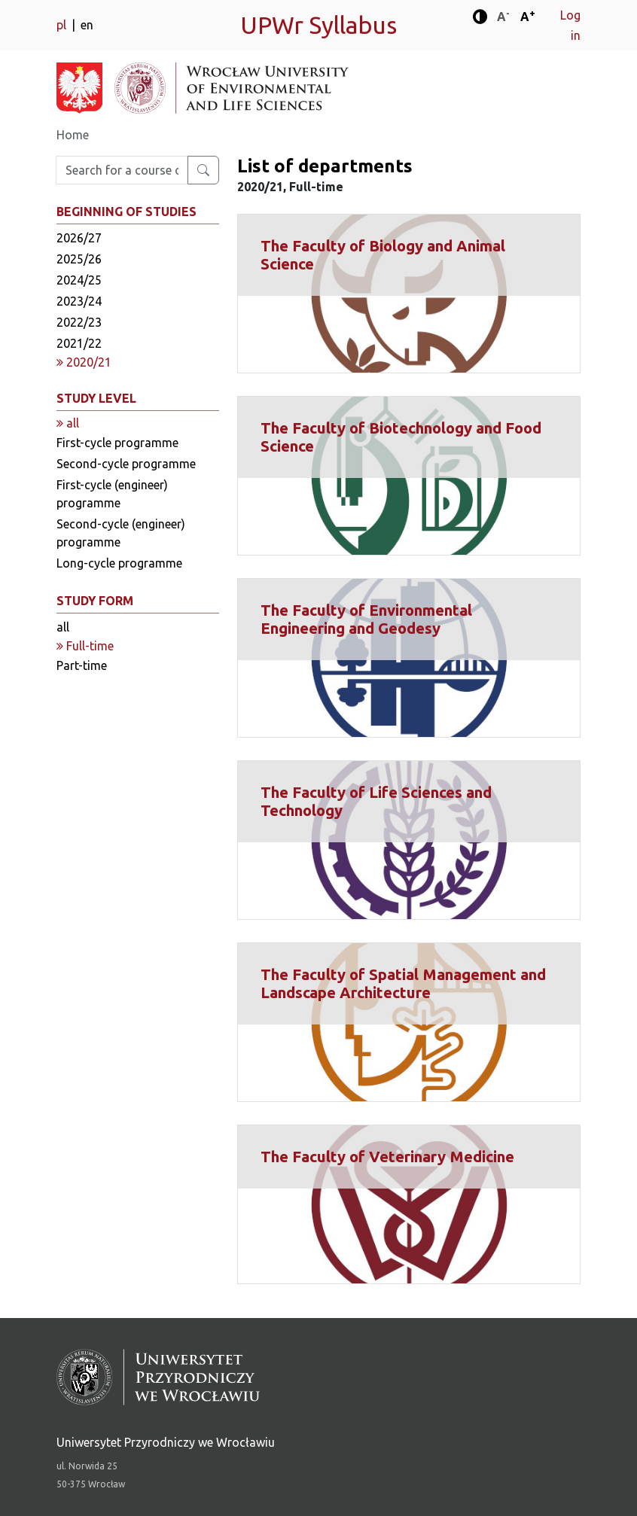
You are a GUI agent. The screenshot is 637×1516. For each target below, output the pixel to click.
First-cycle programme (117, 442)
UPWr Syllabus (318, 24)
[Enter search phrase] (122, 170)
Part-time (81, 665)
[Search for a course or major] (203, 170)
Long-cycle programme (119, 563)
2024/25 (79, 280)
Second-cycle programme (126, 463)
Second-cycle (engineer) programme (120, 533)
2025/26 (79, 259)
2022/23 (79, 322)
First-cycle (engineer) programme (112, 494)
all (62, 627)
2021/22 (79, 343)
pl (62, 25)
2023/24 (79, 301)
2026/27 (79, 238)
